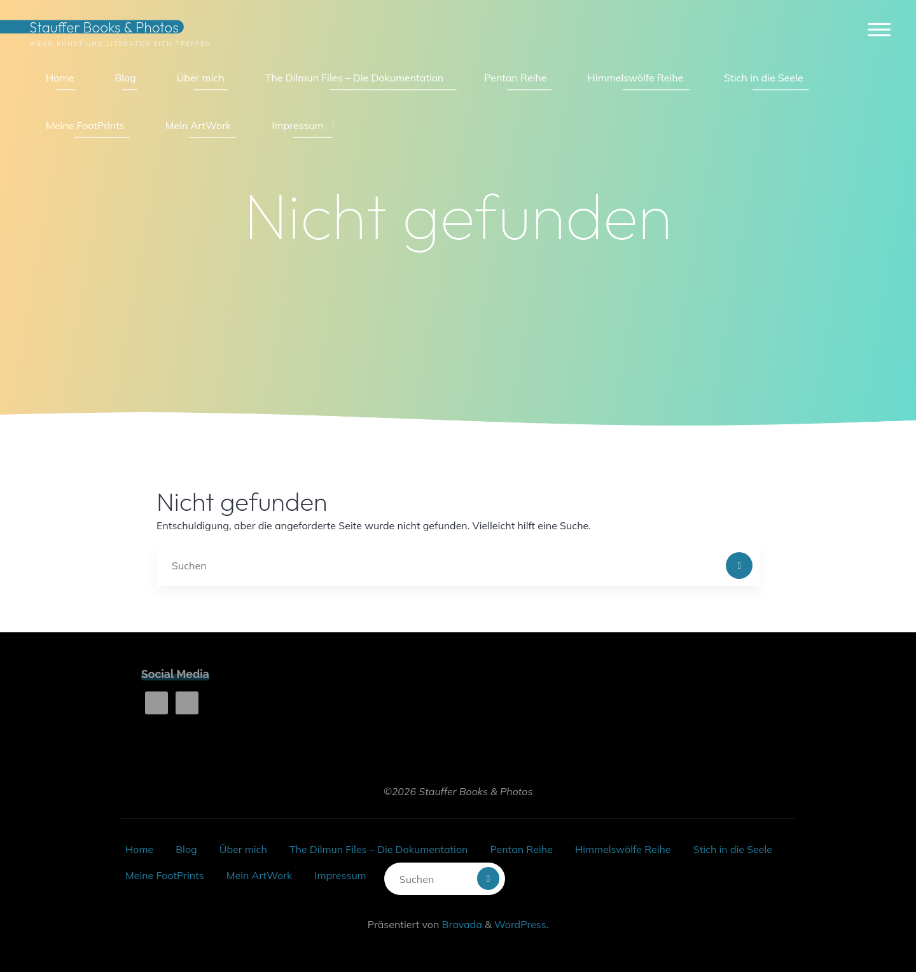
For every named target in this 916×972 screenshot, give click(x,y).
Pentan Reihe (521, 849)
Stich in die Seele (732, 849)
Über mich (243, 849)
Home (139, 849)
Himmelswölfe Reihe (623, 849)
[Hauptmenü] (879, 30)
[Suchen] (739, 565)
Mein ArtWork (259, 875)
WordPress (520, 924)
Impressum (340, 875)
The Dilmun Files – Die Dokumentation (378, 849)
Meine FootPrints (164, 875)
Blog (186, 849)
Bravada (460, 924)
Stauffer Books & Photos (104, 27)
